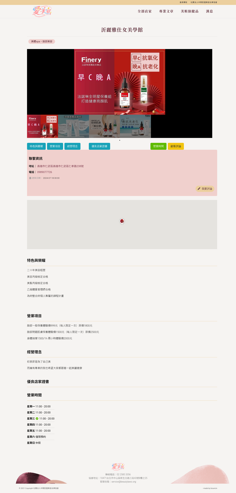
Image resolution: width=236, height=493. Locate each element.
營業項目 (55, 146)
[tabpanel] (42, 126)
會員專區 (183, 2)
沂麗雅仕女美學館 (122, 30)
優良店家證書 (99, 146)
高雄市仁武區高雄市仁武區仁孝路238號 (60, 166)
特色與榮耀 (36, 146)
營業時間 (158, 146)
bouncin (214, 488)
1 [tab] (119, 140)
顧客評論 (176, 146)
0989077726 (44, 172)
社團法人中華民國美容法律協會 (204, 2)
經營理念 (72, 146)
